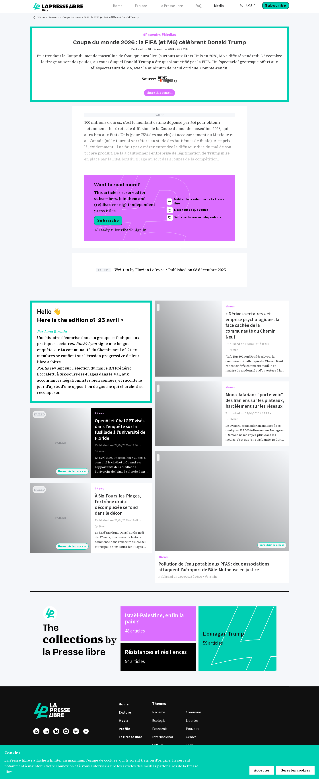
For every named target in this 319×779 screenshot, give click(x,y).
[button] (111, 319)
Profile (124, 724)
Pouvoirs (54, 17)
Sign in (140, 229)
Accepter (261, 770)
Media (123, 716)
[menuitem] (118, 6)
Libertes (192, 716)
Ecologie (158, 716)
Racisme (158, 708)
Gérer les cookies (295, 770)
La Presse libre (130, 732)
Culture (157, 741)
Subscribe (275, 5)
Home (41, 17)
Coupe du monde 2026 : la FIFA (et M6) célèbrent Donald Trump (100, 17)
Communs (193, 708)
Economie (159, 724)
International (162, 732)
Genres (191, 732)
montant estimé (151, 122)
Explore (125, 708)
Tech (189, 741)
